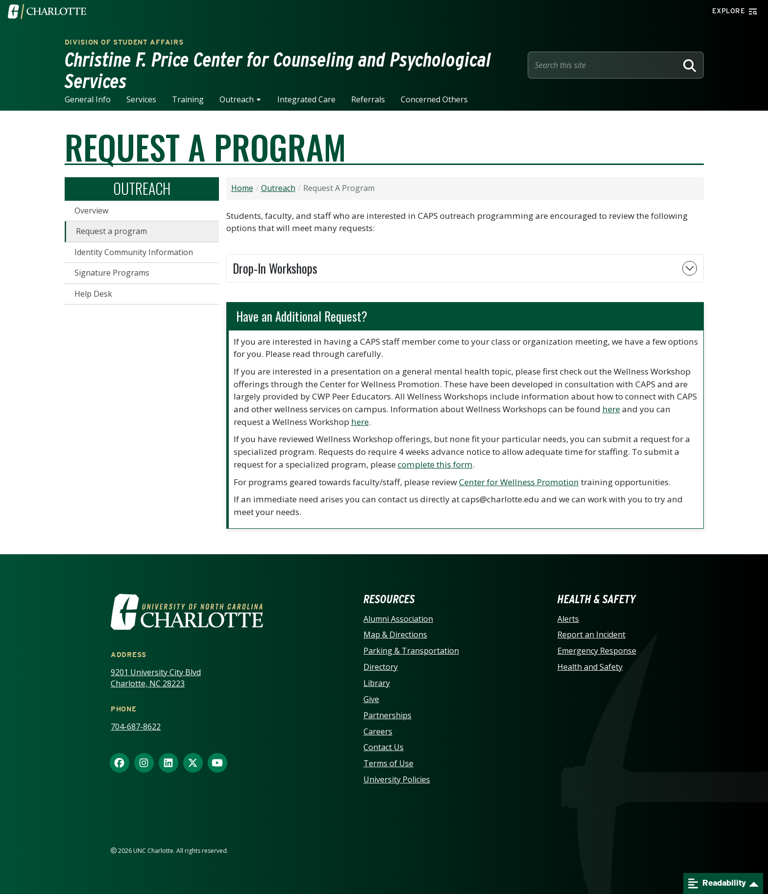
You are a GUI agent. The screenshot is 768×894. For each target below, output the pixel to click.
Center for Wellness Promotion (519, 482)
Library (376, 683)
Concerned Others (434, 99)
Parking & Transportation (411, 650)
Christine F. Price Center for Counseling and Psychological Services (278, 70)
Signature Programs (111, 272)
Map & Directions (395, 634)
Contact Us (383, 747)
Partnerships (387, 715)
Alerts (568, 618)
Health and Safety (590, 666)
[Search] (689, 65)
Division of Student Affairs (124, 42)
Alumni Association (398, 618)
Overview (91, 210)
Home (242, 188)
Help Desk (93, 293)
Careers (377, 731)
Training (188, 99)
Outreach (236, 99)
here (611, 409)
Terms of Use (388, 763)
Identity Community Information (133, 252)
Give (371, 699)
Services (141, 99)
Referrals (368, 99)
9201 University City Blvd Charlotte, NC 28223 (156, 678)
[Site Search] (604, 65)
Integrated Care (306, 99)
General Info (88, 99)
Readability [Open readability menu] (717, 883)
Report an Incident (591, 634)
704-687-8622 (136, 726)
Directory (380, 666)
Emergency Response (596, 650)
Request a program (111, 231)
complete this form (435, 464)
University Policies (396, 779)
